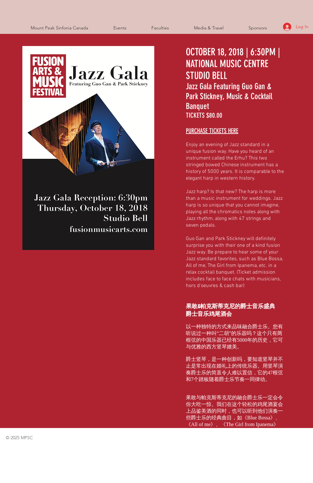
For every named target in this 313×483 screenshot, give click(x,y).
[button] (128, 28)
